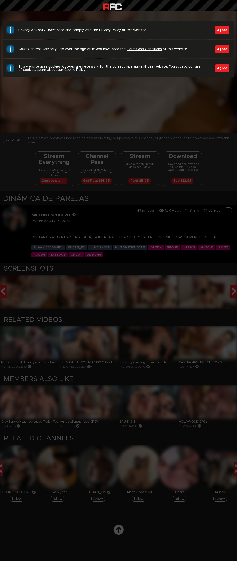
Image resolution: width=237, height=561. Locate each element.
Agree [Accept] (222, 30)
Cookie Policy (74, 70)
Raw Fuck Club (112, 6)
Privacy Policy (110, 30)
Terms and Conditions (144, 49)
